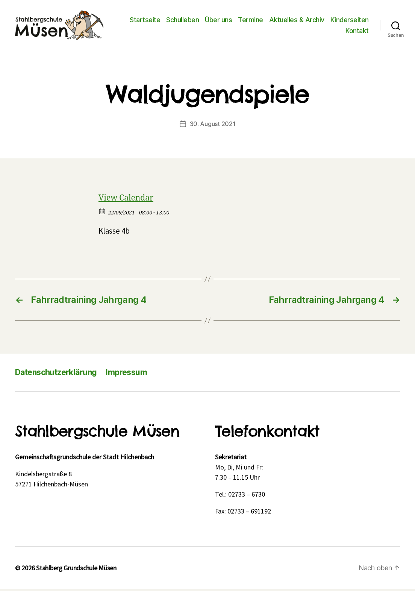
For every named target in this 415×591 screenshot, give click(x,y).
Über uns (218, 20)
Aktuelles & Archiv (296, 20)
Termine (250, 20)
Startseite (145, 20)
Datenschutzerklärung (56, 374)
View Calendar (125, 200)
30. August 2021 (213, 125)
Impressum (126, 374)
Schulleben (182, 20)
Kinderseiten (349, 20)
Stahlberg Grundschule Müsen (76, 569)
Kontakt (357, 32)
